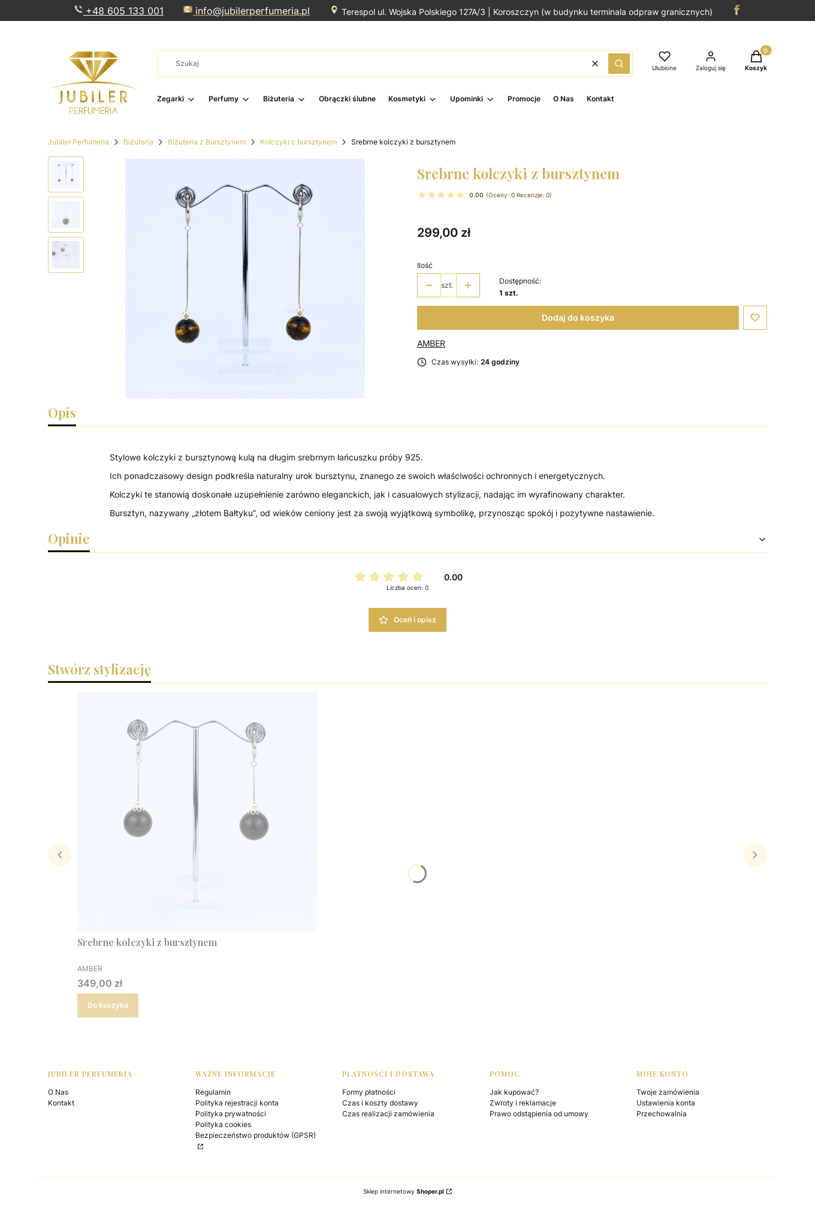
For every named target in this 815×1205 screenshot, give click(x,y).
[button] (619, 63)
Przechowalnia (661, 1113)
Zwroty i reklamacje (523, 1102)
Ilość (425, 265)
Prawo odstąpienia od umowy (539, 1113)
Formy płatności (369, 1091)
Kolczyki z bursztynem (298, 141)
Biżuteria (138, 141)
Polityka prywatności (230, 1113)
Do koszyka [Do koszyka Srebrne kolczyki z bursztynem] (107, 1005)
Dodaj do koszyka (578, 317)
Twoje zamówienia (667, 1091)
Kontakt (61, 1102)
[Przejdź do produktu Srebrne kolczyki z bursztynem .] (197, 812)
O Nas (58, 1091)
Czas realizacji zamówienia (388, 1113)
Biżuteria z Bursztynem (207, 141)
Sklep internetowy (403, 1191)
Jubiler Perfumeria (78, 141)
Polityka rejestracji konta (237, 1102)
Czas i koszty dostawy (380, 1102)
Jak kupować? (514, 1091)
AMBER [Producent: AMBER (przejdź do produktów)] (431, 343)
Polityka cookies (223, 1124)
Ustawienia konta (665, 1102)
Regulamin (213, 1091)
